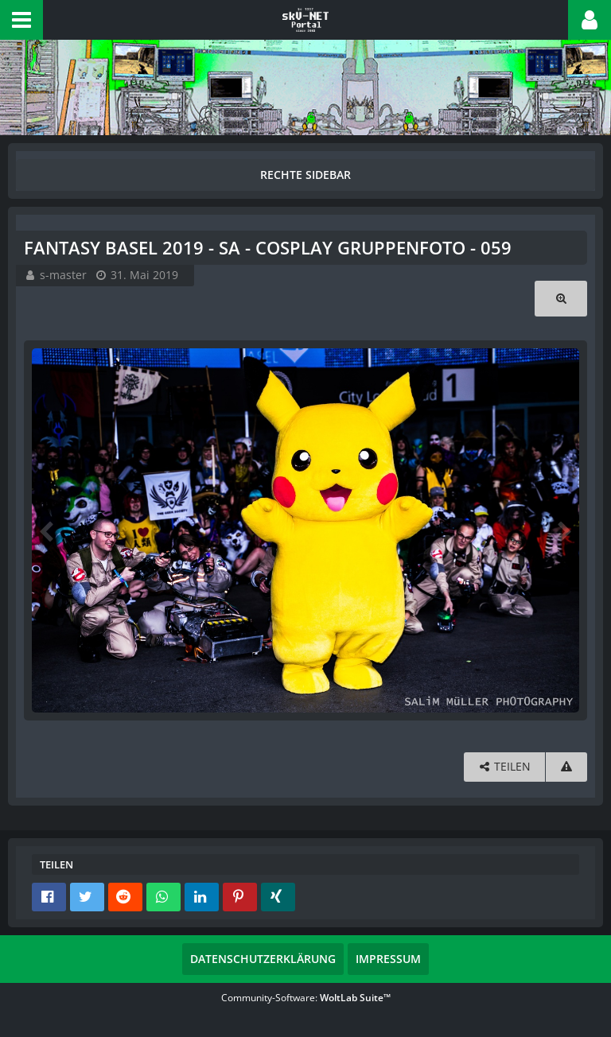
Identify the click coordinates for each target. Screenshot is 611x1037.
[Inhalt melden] (566, 767)
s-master (63, 274)
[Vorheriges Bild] (48, 530)
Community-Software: (306, 997)
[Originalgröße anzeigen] (561, 299)
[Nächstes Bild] (563, 530)
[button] (21, 20)
